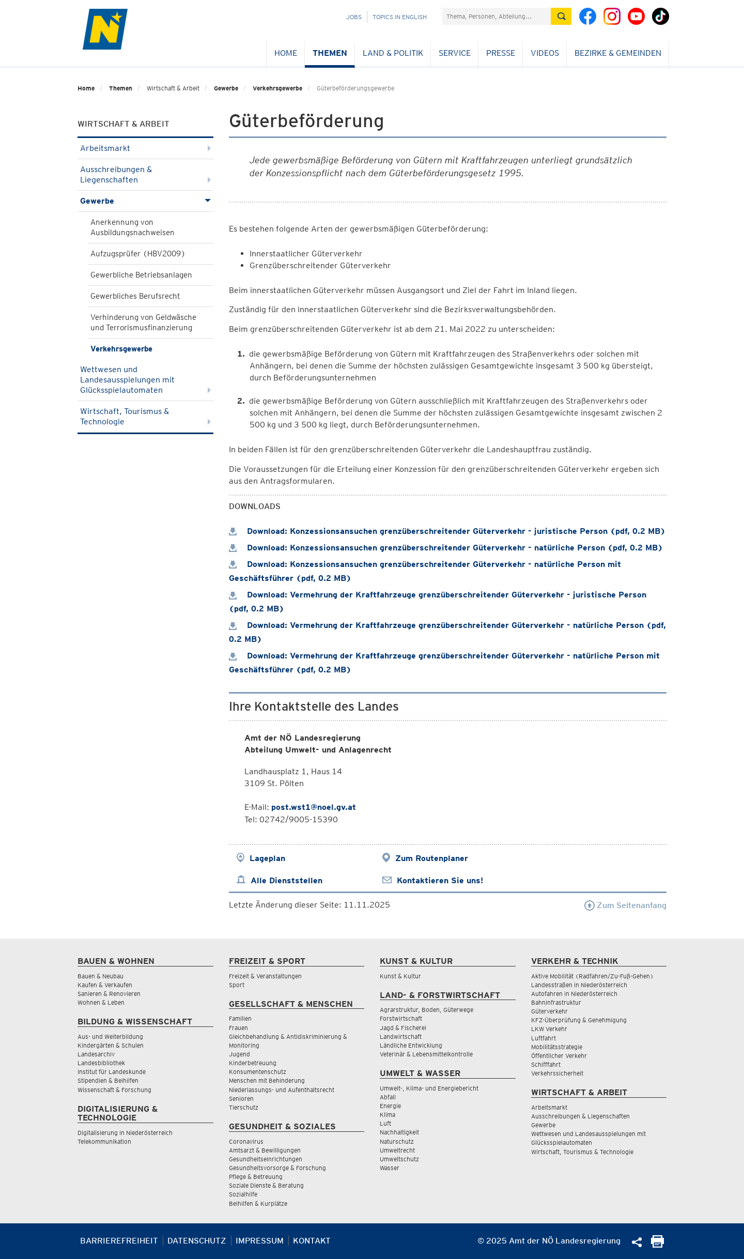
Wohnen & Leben (101, 1002)
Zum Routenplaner (431, 858)
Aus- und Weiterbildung (110, 1036)
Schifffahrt (546, 1064)
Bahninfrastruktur (556, 1002)
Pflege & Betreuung (256, 1176)
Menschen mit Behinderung (267, 1080)
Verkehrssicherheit (557, 1073)
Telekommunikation (104, 1141)
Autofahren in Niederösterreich (574, 993)
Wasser (389, 1168)
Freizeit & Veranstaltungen (265, 976)
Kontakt (312, 1241)
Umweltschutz (399, 1159)
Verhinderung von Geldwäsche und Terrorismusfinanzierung (143, 322)
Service (455, 53)
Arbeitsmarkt (145, 148)
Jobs (354, 17)
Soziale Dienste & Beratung (266, 1185)
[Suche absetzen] (561, 16)
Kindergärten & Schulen (111, 1045)
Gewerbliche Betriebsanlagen (141, 275)
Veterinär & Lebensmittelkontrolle (426, 1054)
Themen (330, 53)
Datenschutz (196, 1241)
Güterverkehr (549, 1011)
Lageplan (267, 858)
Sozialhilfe (243, 1194)
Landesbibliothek (101, 1063)
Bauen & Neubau (100, 976)
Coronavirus (246, 1141)
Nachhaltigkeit (399, 1132)
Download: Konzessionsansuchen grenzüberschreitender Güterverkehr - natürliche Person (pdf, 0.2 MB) (446, 547)
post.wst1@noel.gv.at (313, 807)
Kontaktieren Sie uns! (440, 880)
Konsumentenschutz (257, 1072)
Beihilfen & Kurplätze (258, 1203)
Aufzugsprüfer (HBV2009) (137, 253)
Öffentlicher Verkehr (559, 1056)
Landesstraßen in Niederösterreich (579, 985)
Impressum (260, 1241)
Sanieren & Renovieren (109, 993)
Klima (387, 1114)
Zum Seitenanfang (625, 905)
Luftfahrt (543, 1038)
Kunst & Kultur (400, 976)
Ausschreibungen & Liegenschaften (145, 174)
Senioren (241, 1098)
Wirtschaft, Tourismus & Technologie (145, 416)
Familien (240, 1018)
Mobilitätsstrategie (556, 1047)
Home (285, 53)
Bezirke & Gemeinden (618, 53)
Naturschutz (397, 1141)
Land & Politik (393, 53)
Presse (500, 53)
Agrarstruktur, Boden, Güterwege (426, 1010)
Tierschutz (243, 1107)
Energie (390, 1106)
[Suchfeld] (496, 16)
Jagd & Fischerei (403, 1028)
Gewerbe (226, 88)
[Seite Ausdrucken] (657, 1245)
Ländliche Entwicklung (411, 1045)
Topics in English (400, 17)
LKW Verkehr (549, 1029)
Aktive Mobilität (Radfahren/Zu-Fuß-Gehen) (592, 976)
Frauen (238, 1028)
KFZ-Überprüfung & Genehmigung (579, 1020)
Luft (385, 1123)
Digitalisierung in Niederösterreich (125, 1133)
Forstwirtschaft (401, 1018)
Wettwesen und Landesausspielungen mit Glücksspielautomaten (145, 379)
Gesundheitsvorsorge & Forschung (277, 1168)
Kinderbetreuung (252, 1063)
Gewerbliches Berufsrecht (135, 296)
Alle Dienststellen (286, 880)
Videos (545, 53)
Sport (236, 985)
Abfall (388, 1097)
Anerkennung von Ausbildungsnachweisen (132, 227)
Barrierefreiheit (119, 1241)
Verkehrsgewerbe (277, 88)
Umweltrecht (397, 1150)
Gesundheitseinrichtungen (265, 1159)
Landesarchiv (96, 1054)
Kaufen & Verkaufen (105, 985)
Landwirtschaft (401, 1036)
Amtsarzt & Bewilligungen (265, 1150)
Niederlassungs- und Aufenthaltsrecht (281, 1090)
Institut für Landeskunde (112, 1072)
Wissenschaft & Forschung (114, 1090)
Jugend (239, 1054)
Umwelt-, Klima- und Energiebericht (429, 1088)
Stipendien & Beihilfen (108, 1080)
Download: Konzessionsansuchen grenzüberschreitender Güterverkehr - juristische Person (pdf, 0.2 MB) (447, 531)
